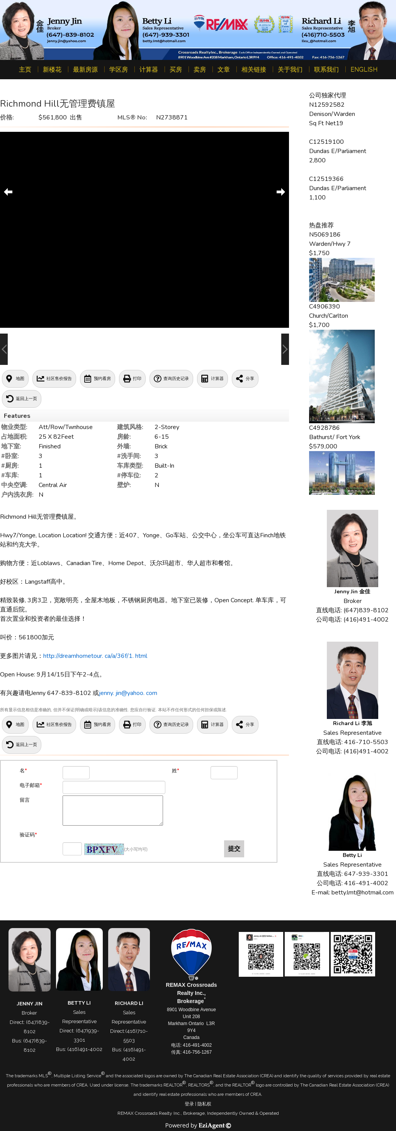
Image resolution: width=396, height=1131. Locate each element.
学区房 (118, 69)
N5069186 (325, 234)
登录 (189, 1104)
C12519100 (326, 142)
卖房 (200, 69)
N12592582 (327, 104)
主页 (25, 69)
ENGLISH (363, 69)
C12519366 (326, 179)
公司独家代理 (327, 95)
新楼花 (52, 69)
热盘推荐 (321, 225)
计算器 (148, 69)
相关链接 (253, 69)
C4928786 (324, 428)
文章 (224, 69)
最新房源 (85, 69)
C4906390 (324, 306)
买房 (176, 69)
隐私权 (204, 1104)
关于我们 (290, 69)
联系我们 (326, 69)
